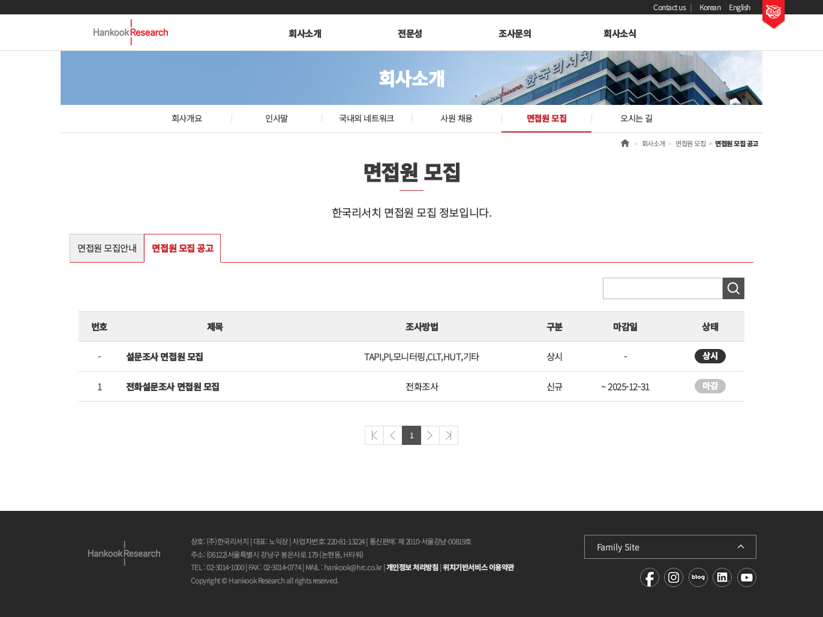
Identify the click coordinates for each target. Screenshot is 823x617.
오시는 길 (636, 118)
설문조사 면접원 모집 (164, 356)
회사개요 (187, 118)
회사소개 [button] (305, 33)
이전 (393, 435)
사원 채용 (456, 118)
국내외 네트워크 (366, 118)
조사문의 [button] (514, 33)
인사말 (276, 118)
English (739, 7)
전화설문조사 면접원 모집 (173, 386)
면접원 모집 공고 (182, 248)
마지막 (448, 435)
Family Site (618, 547)
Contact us (669, 7)
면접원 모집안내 (106, 248)
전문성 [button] (410, 33)
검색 (733, 288)
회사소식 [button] (619, 33)
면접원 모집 (546, 118)
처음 (374, 435)
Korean (709, 7)
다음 (430, 435)
